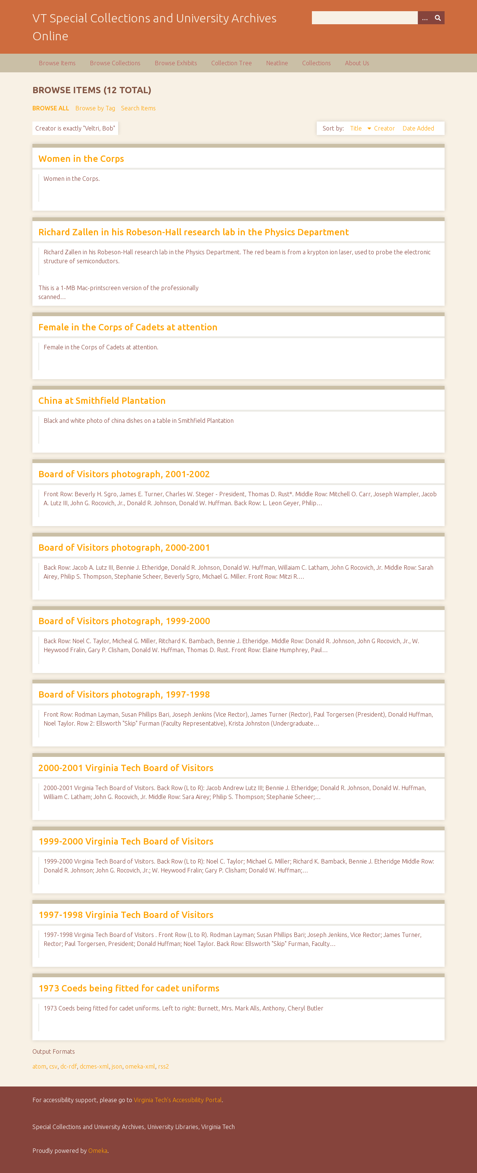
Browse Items (57, 63)
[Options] (424, 17)
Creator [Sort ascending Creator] (385, 128)
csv (53, 1066)
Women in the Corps (81, 159)
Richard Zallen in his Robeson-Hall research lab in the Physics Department (193, 232)
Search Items (138, 108)
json (117, 1066)
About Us (357, 63)
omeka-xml (140, 1066)
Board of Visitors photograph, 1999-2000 (124, 621)
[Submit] (438, 17)
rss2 (163, 1066)
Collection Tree (231, 63)
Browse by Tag (95, 108)
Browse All (50, 108)
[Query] (378, 17)
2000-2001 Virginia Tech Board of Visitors (126, 768)
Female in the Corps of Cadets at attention (128, 327)
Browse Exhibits (176, 63)
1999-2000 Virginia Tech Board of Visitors (126, 841)
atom (39, 1066)
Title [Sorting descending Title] (356, 128)
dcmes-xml (94, 1066)
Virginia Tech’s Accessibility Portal (178, 1100)
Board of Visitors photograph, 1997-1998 (124, 694)
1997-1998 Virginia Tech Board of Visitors (126, 915)
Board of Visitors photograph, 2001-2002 (124, 474)
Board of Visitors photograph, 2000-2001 (124, 548)
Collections (316, 63)
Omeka (97, 1150)
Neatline (277, 63)
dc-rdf (68, 1066)
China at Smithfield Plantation (102, 401)
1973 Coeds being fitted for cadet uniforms (128, 988)
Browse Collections (115, 63)
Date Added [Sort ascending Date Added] (418, 128)
